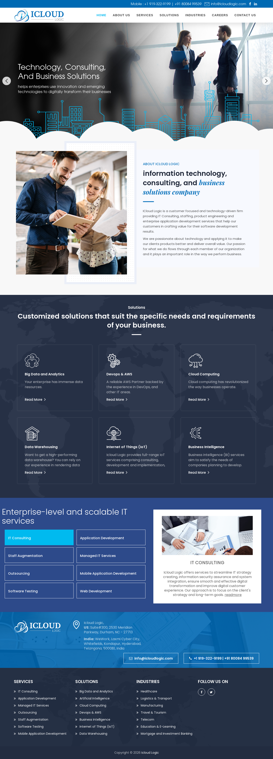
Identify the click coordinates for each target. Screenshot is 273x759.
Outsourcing (27, 712)
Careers (220, 15)
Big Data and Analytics (96, 691)
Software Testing (31, 726)
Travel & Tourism (153, 712)
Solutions (169, 15)
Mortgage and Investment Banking (166, 733)
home (101, 15)
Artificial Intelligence (95, 698)
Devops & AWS (90, 712)
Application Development (37, 698)
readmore (233, 594)
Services (144, 15)
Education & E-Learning (158, 726)
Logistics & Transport (156, 698)
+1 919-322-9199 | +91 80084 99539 (221, 658)
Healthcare (149, 691)
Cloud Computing (93, 705)
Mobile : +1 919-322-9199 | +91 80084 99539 (166, 4)
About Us (121, 15)
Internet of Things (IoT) (97, 726)
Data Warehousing (93, 733)
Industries (195, 15)
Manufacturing (152, 705)
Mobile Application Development (42, 733)
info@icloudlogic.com (225, 4)
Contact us (245, 15)
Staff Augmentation (33, 719)
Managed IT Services (33, 705)
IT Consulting (28, 691)
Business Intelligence (95, 719)
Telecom (147, 719)
